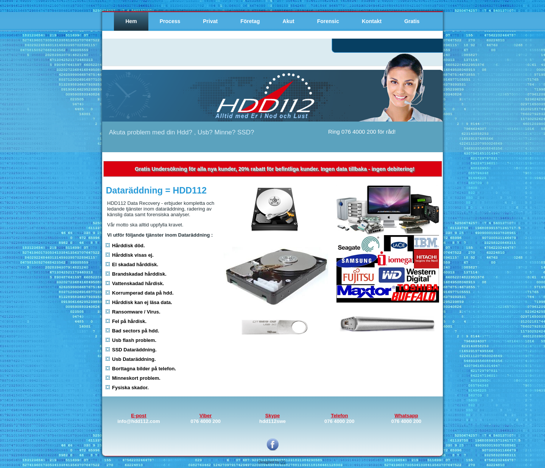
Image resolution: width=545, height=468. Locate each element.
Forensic (328, 21)
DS (283, 462)
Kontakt (372, 21)
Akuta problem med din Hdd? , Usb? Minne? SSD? (181, 132)
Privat (210, 21)
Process (170, 21)
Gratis (411, 21)
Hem (131, 21)
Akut (288, 21)
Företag (250, 21)
